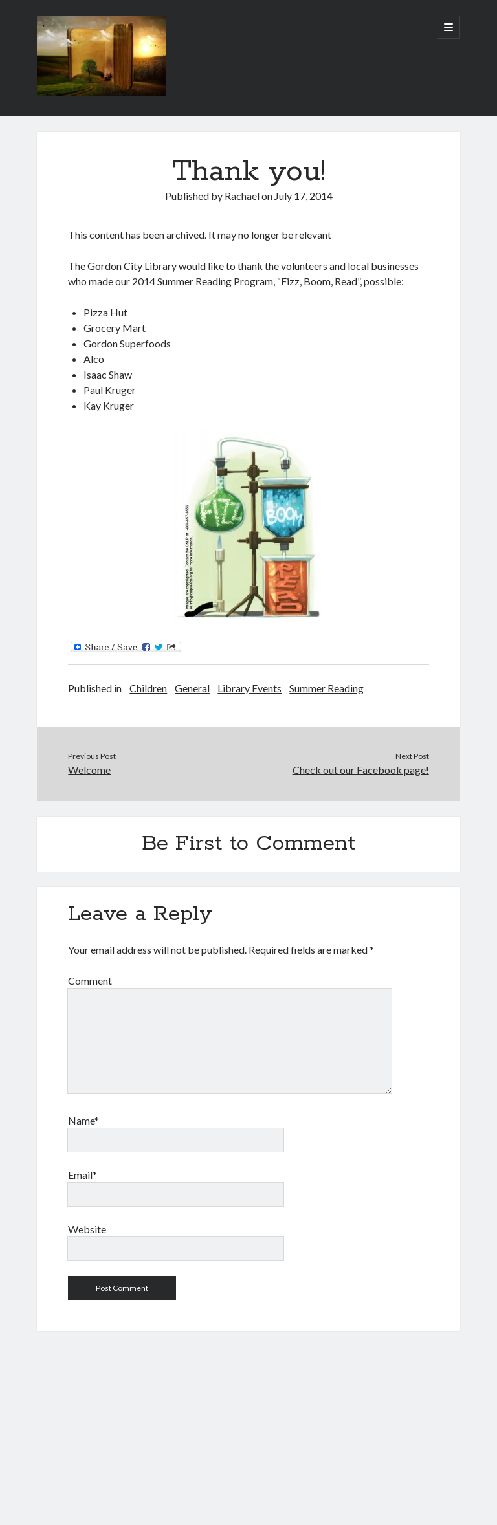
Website (87, 1229)
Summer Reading (326, 688)
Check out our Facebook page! (361, 769)
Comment (90, 980)
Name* (83, 1120)
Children (148, 688)
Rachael (242, 196)
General (192, 688)
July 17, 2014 (303, 196)
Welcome (89, 769)
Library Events (249, 688)
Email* (82, 1174)
